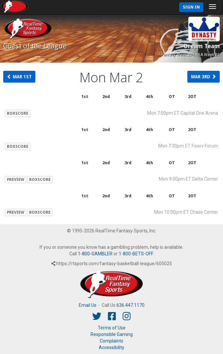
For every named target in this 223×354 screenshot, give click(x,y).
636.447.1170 (130, 305)
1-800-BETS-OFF (136, 253)
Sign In (191, 7)
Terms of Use (112, 327)
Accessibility (111, 347)
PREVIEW (15, 179)
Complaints (111, 341)
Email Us (87, 305)
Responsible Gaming (112, 334)
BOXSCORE (17, 113)
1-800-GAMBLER (95, 253)
